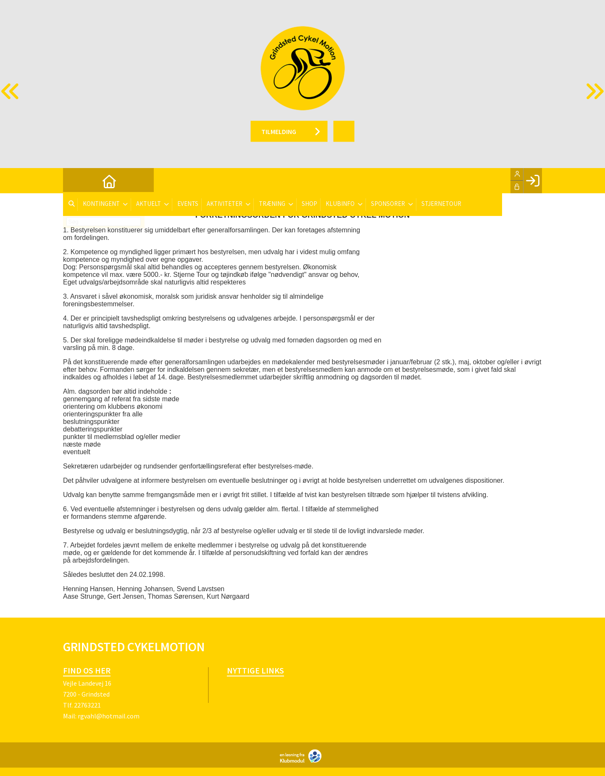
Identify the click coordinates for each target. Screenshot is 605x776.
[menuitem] (75, 180)
